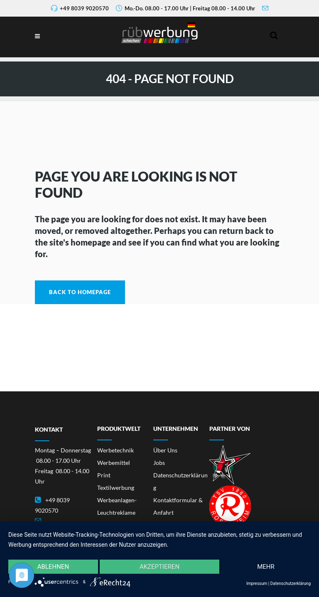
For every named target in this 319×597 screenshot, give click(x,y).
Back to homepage (80, 292)
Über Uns (165, 450)
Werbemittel (113, 462)
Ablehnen (53, 566)
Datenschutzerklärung (290, 583)
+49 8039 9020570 (84, 8)
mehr (266, 566)
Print (103, 475)
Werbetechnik (115, 450)
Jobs (159, 462)
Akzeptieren (159, 566)
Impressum (256, 583)
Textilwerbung (115, 487)
